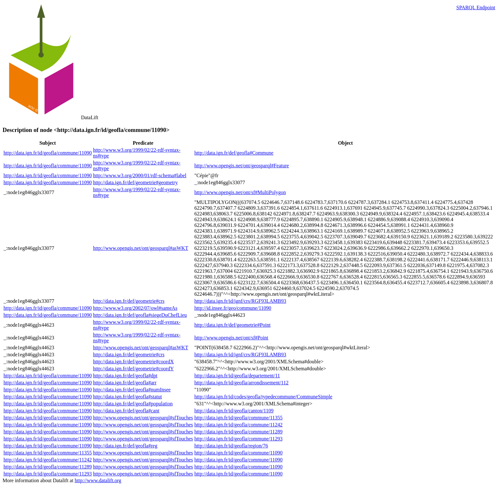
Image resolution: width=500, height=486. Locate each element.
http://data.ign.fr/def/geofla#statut (127, 396)
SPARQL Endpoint (475, 7)
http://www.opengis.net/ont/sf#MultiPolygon (240, 192)
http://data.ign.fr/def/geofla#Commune (233, 153)
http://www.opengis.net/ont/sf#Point (231, 337)
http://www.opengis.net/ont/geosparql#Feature (241, 165)
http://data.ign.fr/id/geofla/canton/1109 (233, 410)
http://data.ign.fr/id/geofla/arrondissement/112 (241, 382)
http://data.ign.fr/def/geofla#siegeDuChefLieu (140, 315)
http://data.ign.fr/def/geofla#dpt (125, 375)
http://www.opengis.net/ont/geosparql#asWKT (140, 248)
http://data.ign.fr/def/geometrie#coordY (133, 368)
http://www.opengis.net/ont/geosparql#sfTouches (143, 417)
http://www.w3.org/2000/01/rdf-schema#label (140, 175)
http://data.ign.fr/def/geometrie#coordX (133, 361)
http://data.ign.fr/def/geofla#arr (125, 382)
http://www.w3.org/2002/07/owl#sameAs (135, 308)
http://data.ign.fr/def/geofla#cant (126, 410)
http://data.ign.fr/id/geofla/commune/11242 (238, 424)
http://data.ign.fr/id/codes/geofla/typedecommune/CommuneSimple (263, 396)
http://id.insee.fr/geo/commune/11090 (232, 308)
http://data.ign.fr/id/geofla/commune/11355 (238, 417)
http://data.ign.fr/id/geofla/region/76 (231, 445)
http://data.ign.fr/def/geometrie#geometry (135, 182)
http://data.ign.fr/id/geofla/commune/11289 (238, 431)
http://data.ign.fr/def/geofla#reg (125, 445)
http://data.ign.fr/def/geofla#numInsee (132, 389)
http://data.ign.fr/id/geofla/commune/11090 (48, 153)
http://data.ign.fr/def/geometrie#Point (232, 325)
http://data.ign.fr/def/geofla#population (133, 403)
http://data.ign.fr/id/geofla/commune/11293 (238, 438)
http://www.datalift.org (98, 480)
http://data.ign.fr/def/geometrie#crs (129, 301)
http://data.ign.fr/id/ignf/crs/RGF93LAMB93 (240, 301)
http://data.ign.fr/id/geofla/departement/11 (237, 375)
